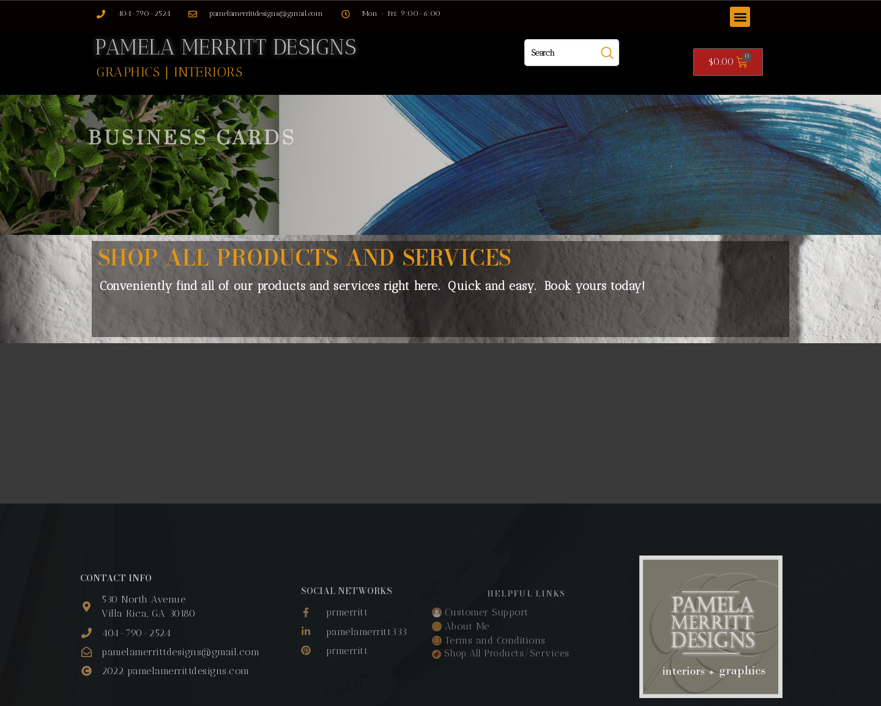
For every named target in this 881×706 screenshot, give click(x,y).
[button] (740, 17)
